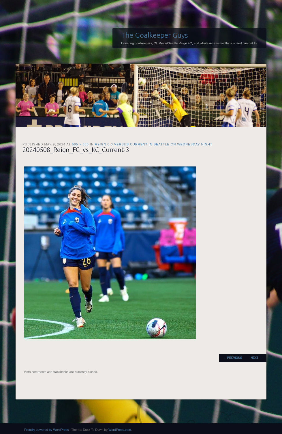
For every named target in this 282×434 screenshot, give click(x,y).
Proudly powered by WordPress (46, 429)
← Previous (232, 357)
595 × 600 (80, 144)
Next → (256, 357)
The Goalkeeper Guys (154, 35)
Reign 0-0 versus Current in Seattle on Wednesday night (154, 144)
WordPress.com (119, 429)
